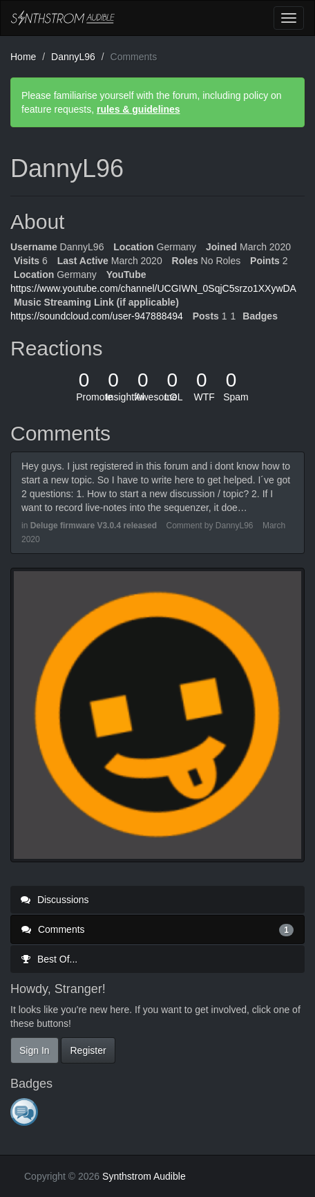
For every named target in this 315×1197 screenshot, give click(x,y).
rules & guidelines (138, 109)
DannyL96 (235, 525)
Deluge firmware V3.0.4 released (93, 525)
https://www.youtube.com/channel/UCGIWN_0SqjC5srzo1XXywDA (153, 288)
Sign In (34, 1050)
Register (88, 1050)
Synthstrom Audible (63, 18)
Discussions (55, 899)
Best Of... (49, 959)
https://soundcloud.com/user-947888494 (96, 316)
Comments (157, 929)
